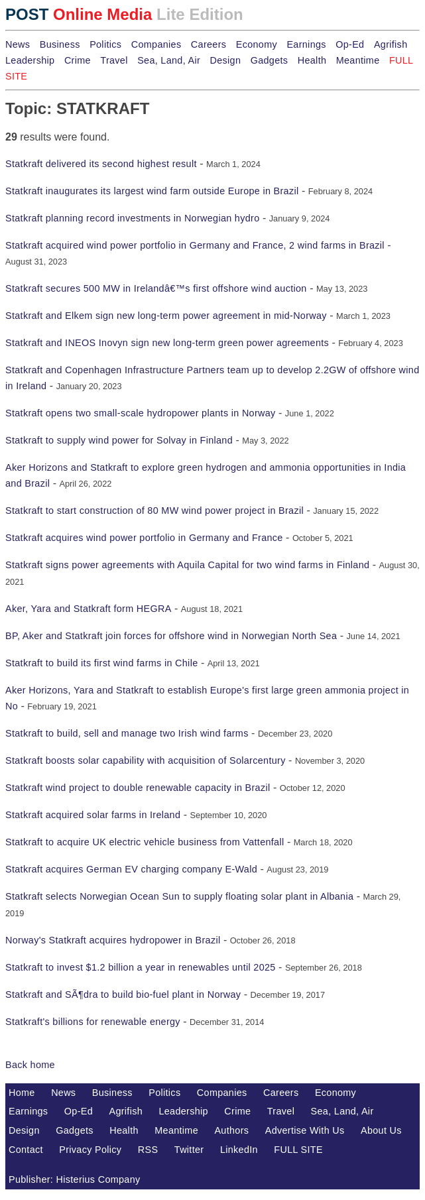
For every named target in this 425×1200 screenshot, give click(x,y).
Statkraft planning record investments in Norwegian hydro (132, 218)
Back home (30, 1064)
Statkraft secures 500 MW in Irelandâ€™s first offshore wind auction (156, 288)
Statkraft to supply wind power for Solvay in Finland (119, 440)
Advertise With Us (305, 1130)
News (17, 44)
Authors (231, 1130)
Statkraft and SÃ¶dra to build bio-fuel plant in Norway (123, 994)
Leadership (29, 60)
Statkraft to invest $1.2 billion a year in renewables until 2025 (140, 967)
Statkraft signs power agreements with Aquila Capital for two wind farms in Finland (187, 565)
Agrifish (391, 44)
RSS (148, 1149)
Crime (77, 60)
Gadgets (269, 60)
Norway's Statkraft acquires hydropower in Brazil (112, 940)
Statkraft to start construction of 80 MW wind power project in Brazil (154, 510)
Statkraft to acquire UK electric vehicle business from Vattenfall (144, 842)
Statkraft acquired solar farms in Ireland (92, 815)
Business (60, 44)
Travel (113, 60)
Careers (208, 44)
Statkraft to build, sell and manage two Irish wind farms (127, 733)
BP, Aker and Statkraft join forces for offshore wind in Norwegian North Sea (171, 635)
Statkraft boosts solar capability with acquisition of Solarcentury (145, 760)
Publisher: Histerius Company (75, 1179)
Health (312, 60)
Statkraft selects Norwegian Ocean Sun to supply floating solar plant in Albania (179, 896)
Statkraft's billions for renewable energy (92, 1021)
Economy (256, 44)
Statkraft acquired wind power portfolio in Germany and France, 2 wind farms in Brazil (195, 245)
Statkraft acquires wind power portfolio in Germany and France (144, 537)
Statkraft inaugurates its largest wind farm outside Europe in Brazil (152, 191)
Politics (105, 44)
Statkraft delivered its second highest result (101, 163)
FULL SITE (298, 1149)
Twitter (189, 1149)
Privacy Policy (90, 1149)
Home (22, 1092)
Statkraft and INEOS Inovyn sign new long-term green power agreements (167, 342)
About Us (381, 1130)
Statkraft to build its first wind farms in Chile (101, 663)
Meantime (358, 60)
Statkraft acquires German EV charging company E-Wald (131, 869)
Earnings (306, 44)
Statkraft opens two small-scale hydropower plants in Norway (140, 413)
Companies (156, 44)
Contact (26, 1149)
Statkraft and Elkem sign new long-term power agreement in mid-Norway (166, 315)
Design (225, 60)
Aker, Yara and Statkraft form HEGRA (88, 608)
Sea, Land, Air (168, 60)
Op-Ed (349, 44)
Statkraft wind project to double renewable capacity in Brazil (137, 787)
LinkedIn (239, 1149)
